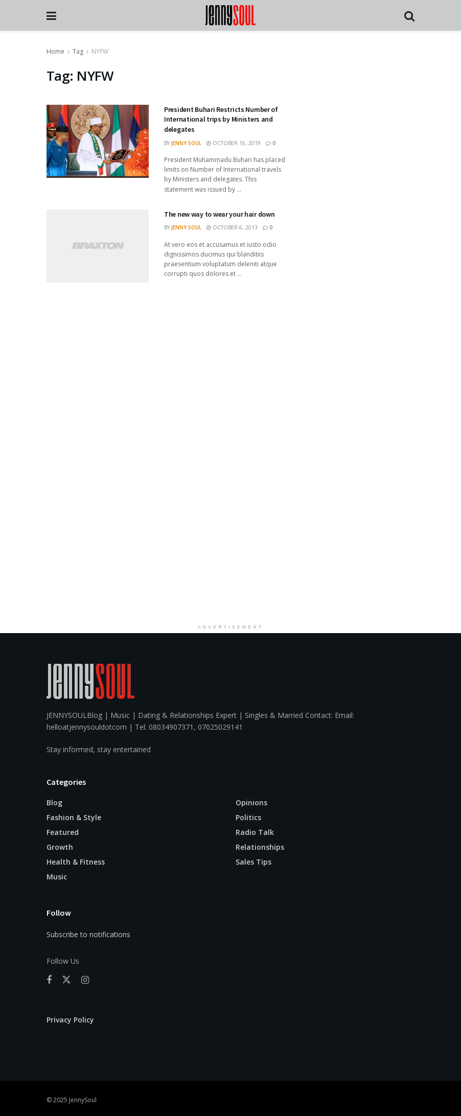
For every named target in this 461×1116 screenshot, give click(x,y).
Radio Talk (255, 832)
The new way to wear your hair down (219, 214)
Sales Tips (253, 862)
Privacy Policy (70, 1020)
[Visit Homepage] (230, 15)
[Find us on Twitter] (66, 980)
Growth (60, 847)
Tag (78, 51)
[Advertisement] (230, 471)
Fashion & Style (74, 817)
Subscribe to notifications (88, 934)
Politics (248, 817)
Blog (54, 802)
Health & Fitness (76, 862)
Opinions (251, 802)
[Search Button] (409, 15)
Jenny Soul (186, 143)
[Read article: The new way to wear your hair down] (98, 246)
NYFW (99, 51)
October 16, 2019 (233, 143)
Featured (63, 832)
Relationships (260, 847)
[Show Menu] (51, 15)
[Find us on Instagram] (85, 980)
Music (57, 876)
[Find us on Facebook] (49, 980)
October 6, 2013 (232, 227)
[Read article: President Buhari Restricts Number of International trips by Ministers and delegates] (98, 141)
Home (55, 51)
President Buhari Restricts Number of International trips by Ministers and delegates (221, 119)
